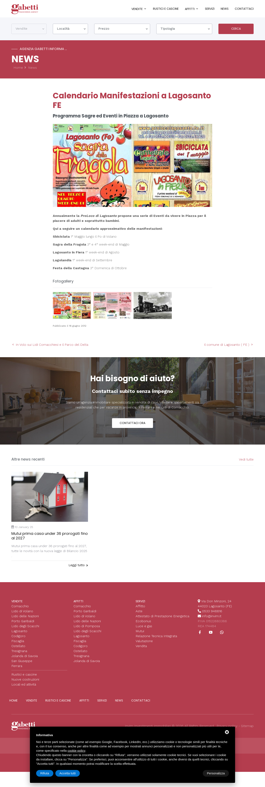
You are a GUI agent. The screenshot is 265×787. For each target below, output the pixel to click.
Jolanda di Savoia (24, 656)
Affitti (190, 9)
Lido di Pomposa (86, 626)
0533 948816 (212, 611)
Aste (139, 611)
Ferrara (16, 666)
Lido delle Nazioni (25, 616)
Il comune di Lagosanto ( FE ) (229, 345)
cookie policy (76, 750)
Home (18, 68)
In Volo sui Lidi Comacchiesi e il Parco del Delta (49, 345)
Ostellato (18, 646)
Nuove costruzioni (25, 679)
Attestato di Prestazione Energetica (162, 616)
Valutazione (144, 641)
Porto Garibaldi (22, 621)
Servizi (209, 9)
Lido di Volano (22, 611)
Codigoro (18, 636)
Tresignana (19, 651)
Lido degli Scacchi (25, 626)
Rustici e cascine (166, 9)
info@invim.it (211, 616)
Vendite (137, 9)
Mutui (140, 631)
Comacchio (20, 606)
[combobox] (29, 29)
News (225, 9)
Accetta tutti (216, 773)
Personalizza (49, 773)
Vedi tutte (246, 459)
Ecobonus (143, 621)
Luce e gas (144, 626)
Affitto (140, 606)
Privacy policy (227, 726)
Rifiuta (193, 773)
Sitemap (247, 726)
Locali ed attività (23, 684)
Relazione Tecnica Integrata (156, 636)
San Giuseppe (21, 661)
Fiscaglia (17, 641)
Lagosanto (19, 631)
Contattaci (244, 9)
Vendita (141, 646)
